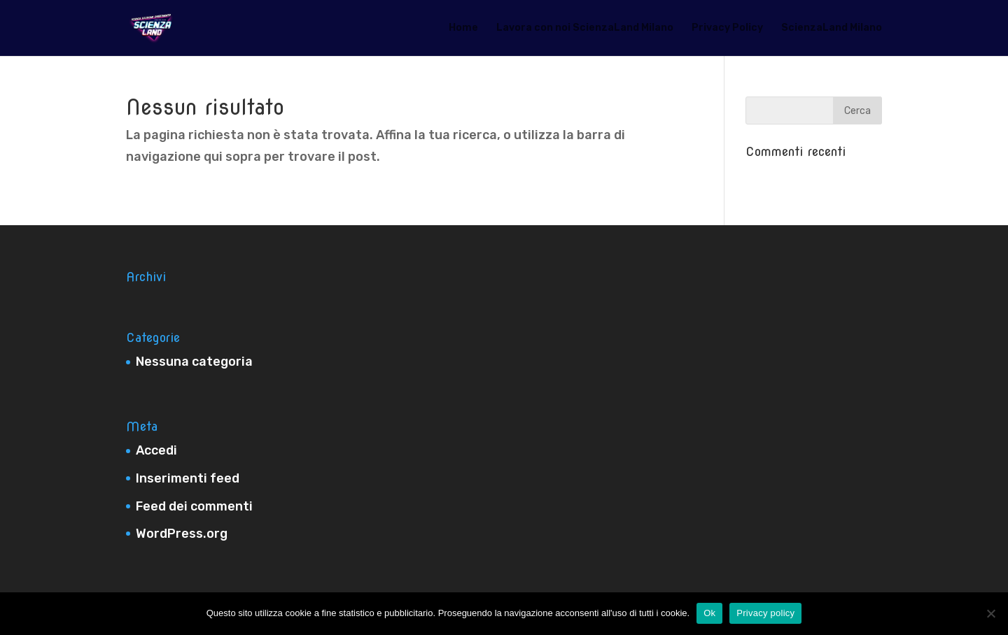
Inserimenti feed (187, 478)
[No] (990, 613)
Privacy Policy (727, 28)
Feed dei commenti (194, 506)
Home (463, 28)
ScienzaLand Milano (831, 28)
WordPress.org (181, 533)
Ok (709, 613)
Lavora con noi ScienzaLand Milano (584, 28)
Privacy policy (765, 613)
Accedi (156, 450)
